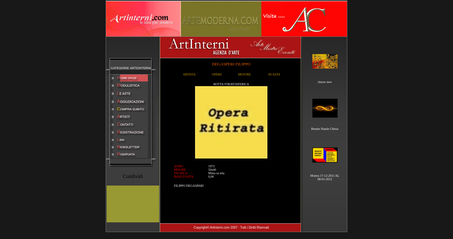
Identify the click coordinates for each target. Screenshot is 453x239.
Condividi (133, 176)
